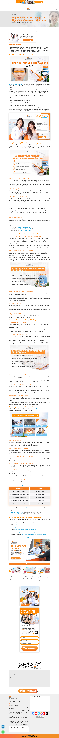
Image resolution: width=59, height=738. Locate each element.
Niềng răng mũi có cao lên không (27, 228)
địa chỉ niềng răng (40, 240)
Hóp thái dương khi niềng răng (15, 84)
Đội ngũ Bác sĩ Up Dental (19, 22)
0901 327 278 (14, 704)
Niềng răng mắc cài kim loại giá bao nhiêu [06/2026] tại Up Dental (14, 578)
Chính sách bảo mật (25, 736)
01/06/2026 (37, 22)
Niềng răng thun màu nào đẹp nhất (24, 227)
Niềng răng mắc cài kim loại (17, 512)
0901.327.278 (17, 524)
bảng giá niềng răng (18, 485)
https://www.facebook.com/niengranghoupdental (25, 529)
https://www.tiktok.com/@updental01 (24, 537)
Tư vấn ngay (28, 40)
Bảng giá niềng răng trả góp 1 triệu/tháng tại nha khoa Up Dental (29, 578)
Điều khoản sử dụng (34, 736)
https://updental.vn (18, 527)
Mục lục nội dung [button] (15, 44)
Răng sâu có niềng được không (26, 230)
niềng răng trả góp (26, 507)
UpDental (33, 735)
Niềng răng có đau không (17, 513)
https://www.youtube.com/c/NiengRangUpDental (28, 532)
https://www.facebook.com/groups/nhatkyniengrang (34, 534)
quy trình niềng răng (37, 408)
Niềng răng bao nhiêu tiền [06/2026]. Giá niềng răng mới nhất (43, 578)
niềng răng (15, 89)
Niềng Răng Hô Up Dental (15, 729)
